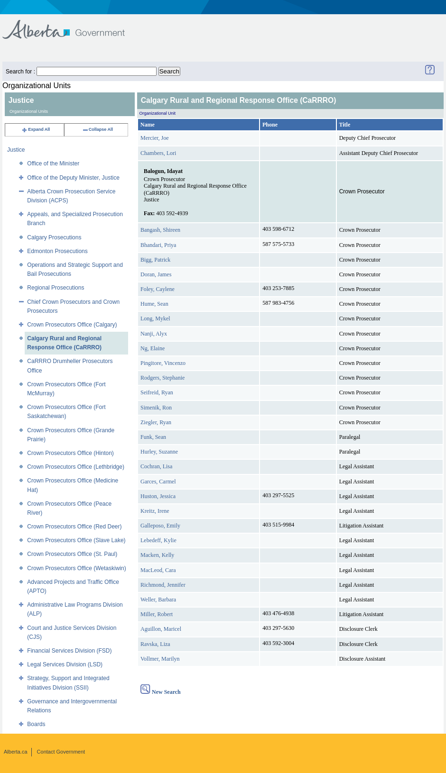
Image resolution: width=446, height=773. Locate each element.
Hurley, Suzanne (159, 451)
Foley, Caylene (157, 289)
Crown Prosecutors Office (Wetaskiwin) (76, 568)
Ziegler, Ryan (155, 422)
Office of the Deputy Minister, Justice (73, 177)
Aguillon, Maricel (160, 629)
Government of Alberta (71, 25)
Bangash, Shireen (160, 230)
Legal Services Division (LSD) (64, 664)
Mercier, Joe (154, 138)
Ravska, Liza (155, 644)
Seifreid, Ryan (156, 392)
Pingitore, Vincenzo (163, 363)
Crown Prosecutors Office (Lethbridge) (75, 467)
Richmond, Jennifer (163, 585)
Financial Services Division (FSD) (69, 650)
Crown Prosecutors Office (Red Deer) (74, 526)
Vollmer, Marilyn (160, 658)
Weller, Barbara (158, 599)
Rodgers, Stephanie (162, 377)
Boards (36, 724)
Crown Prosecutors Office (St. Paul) (72, 554)
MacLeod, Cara (158, 570)
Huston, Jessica (158, 496)
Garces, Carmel (158, 481)
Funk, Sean (153, 437)
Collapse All (97, 129)
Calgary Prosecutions (54, 237)
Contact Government (61, 752)
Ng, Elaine (152, 348)
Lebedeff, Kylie (158, 540)
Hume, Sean (154, 303)
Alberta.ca (16, 752)
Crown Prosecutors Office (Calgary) (72, 324)
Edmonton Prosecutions (57, 251)
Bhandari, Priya (158, 245)
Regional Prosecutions (55, 287)
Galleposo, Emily (160, 525)
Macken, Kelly (157, 555)
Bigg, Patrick (155, 259)
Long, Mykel (155, 318)
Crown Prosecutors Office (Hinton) (70, 453)
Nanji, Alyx (153, 333)
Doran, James (155, 274)
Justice (16, 149)
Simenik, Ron (156, 407)
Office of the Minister (53, 163)
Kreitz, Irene (154, 511)
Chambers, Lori (158, 153)
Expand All (35, 129)
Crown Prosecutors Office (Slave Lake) (76, 540)
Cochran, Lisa (156, 466)
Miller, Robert (156, 614)
